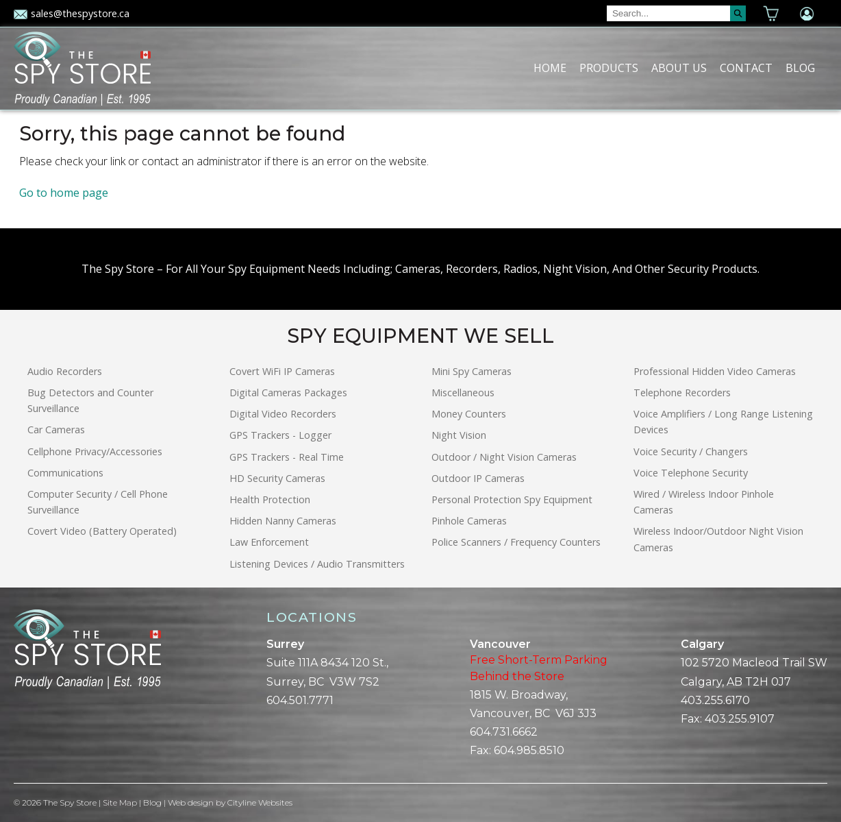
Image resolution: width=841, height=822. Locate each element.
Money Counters (468, 413)
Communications (65, 472)
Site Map (120, 802)
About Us (679, 67)
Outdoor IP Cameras (478, 478)
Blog (800, 67)
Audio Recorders (64, 371)
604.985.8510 (529, 750)
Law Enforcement (269, 541)
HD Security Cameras (277, 478)
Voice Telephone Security (690, 472)
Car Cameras (56, 429)
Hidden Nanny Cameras (282, 520)
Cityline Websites (259, 802)
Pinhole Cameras (469, 520)
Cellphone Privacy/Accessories (94, 451)
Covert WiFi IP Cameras (282, 371)
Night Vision (458, 435)
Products (608, 67)
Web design (191, 802)
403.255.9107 (740, 718)
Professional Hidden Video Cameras (714, 371)
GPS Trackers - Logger (280, 435)
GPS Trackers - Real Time (286, 456)
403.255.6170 (715, 700)
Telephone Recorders (682, 392)
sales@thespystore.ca (71, 13)
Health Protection (269, 499)
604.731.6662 (504, 731)
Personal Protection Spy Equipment (511, 499)
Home (550, 67)
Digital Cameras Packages (288, 392)
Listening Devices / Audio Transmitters (317, 563)
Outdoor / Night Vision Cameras (504, 456)
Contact (746, 67)
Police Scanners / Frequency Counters (516, 541)
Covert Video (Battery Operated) (102, 530)
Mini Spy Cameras (471, 371)
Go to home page (63, 192)
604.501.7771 (300, 700)
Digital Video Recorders (282, 413)
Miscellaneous (462, 392)
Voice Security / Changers (690, 451)
